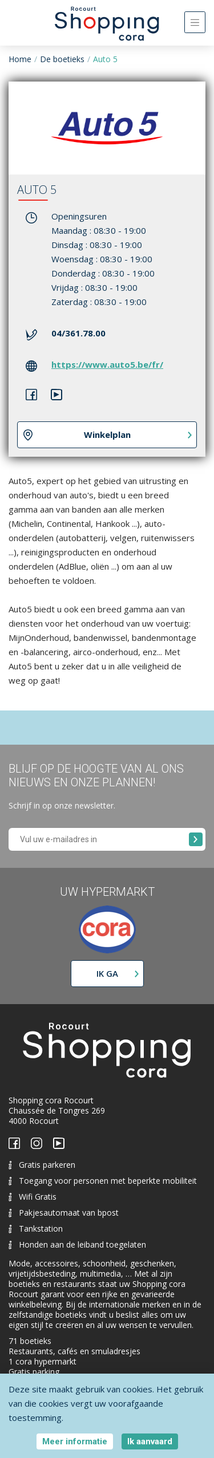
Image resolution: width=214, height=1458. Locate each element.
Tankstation (36, 1228)
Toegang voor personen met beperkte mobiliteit (103, 1180)
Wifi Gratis (32, 1196)
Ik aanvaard (149, 1441)
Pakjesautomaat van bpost (64, 1212)
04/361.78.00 (78, 333)
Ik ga (107, 973)
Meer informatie (74, 1441)
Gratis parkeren (42, 1164)
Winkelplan (107, 434)
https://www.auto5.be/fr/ (107, 364)
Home (20, 59)
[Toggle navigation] (194, 22)
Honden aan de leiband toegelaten (77, 1244)
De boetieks (62, 59)
